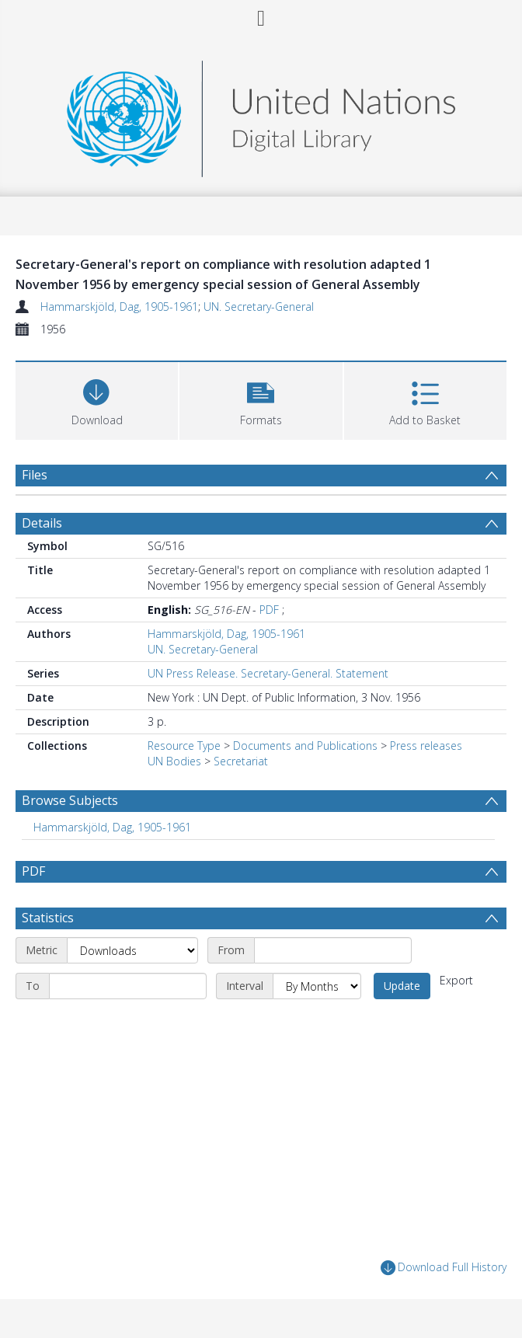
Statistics (48, 917)
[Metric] (132, 950)
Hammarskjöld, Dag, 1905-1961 (119, 306)
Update (402, 985)
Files (34, 474)
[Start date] (333, 950)
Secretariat (241, 761)
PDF (269, 609)
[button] (260, 399)
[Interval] (317, 986)
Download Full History (443, 1268)
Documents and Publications (305, 745)
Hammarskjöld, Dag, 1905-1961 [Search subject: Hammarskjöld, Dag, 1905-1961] (112, 827)
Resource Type (184, 745)
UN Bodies (174, 761)
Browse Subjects (70, 800)
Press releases (426, 745)
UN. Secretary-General (259, 306)
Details (42, 522)
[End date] (128, 986)
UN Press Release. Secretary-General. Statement (268, 673)
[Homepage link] (261, 114)
